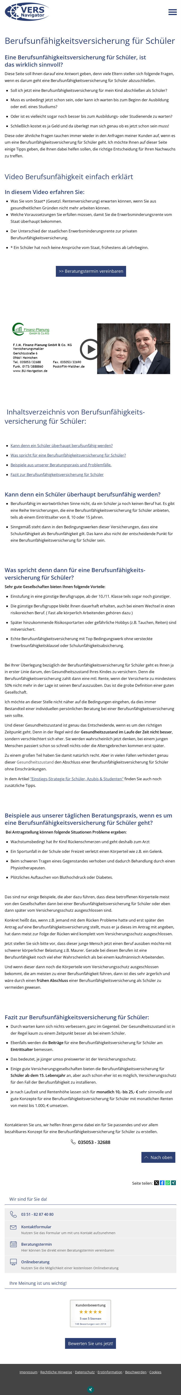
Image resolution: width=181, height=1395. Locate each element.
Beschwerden (136, 1366)
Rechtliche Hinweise (56, 1366)
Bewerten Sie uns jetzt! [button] (90, 1338)
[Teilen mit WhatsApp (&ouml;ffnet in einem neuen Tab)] (167, 1178)
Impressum (28, 1366)
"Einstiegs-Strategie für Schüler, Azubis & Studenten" (76, 776)
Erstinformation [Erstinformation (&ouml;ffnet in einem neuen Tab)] (110, 1366)
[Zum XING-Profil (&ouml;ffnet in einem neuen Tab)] (90, 1383)
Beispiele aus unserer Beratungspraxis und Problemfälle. (61, 463)
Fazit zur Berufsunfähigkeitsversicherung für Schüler (57, 472)
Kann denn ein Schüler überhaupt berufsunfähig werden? (62, 443)
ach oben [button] (160, 1154)
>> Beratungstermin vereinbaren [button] (91, 270)
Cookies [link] (155, 1366)
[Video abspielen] (90, 347)
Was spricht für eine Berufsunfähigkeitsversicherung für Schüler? (68, 453)
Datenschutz (85, 1366)
